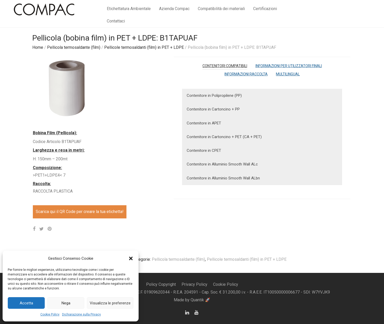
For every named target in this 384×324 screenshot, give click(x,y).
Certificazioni (265, 8)
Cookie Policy (49, 314)
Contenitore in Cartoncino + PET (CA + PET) (224, 137)
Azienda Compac (174, 8)
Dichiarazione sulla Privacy (81, 314)
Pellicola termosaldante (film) (73, 47)
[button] (130, 258)
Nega (66, 303)
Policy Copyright (161, 284)
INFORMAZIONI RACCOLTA (246, 74)
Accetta (26, 303)
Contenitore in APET (204, 123)
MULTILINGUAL (288, 74)
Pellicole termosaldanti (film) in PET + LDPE (144, 47)
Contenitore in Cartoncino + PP (213, 109)
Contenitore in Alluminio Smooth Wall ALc (222, 164)
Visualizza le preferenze (110, 303)
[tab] (225, 66)
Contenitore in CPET (204, 150)
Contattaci (116, 21)
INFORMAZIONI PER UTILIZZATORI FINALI (288, 66)
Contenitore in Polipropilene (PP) (214, 95)
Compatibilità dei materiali (221, 8)
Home (37, 47)
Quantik (198, 299)
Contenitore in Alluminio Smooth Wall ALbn (223, 178)
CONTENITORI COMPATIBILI (224, 66)
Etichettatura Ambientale (129, 8)
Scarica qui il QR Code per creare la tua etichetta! (80, 211)
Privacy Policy (194, 284)
